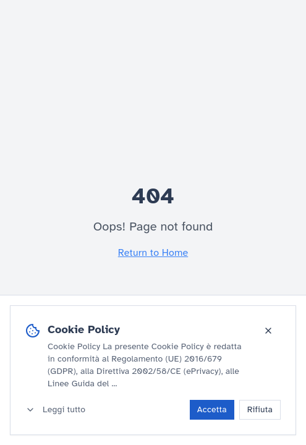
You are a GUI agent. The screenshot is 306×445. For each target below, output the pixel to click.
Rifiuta (260, 409)
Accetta (212, 409)
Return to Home (153, 253)
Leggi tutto (55, 409)
